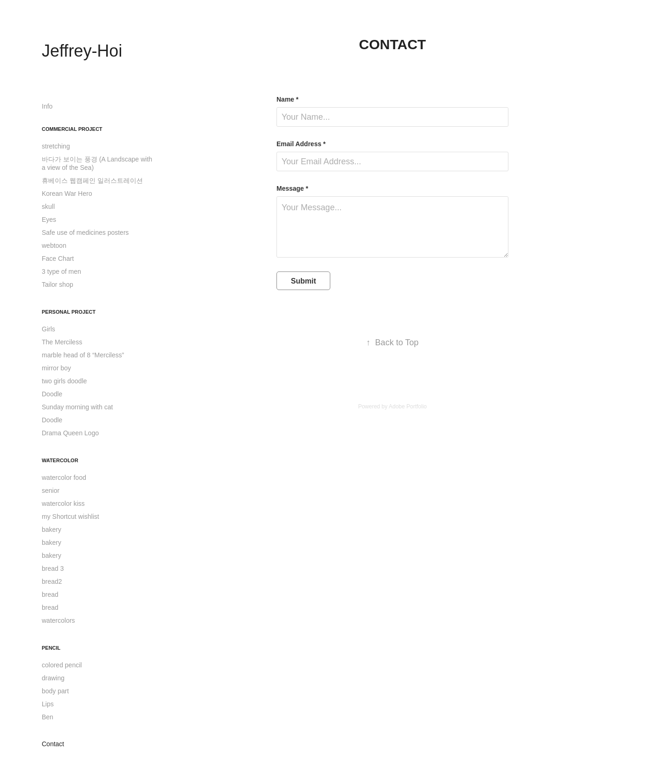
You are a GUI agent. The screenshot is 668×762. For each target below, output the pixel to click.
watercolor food (64, 477)
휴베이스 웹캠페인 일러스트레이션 (92, 180)
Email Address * (301, 144)
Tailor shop (57, 284)
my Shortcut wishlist (70, 516)
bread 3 (53, 568)
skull (48, 206)
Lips (48, 704)
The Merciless (62, 342)
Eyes (49, 219)
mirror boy (56, 368)
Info (47, 106)
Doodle (52, 394)
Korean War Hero (67, 193)
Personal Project (69, 312)
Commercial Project (72, 129)
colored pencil (62, 665)
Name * (287, 99)
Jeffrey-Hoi (82, 50)
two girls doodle (64, 381)
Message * (292, 188)
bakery (51, 529)
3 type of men (61, 271)
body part (55, 691)
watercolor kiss (63, 503)
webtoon (54, 245)
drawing (53, 678)
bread (50, 594)
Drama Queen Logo (70, 433)
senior (50, 490)
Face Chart (58, 258)
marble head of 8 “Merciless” (83, 355)
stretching (56, 146)
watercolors (58, 620)
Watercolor (60, 460)
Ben (47, 717)
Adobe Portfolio (408, 406)
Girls (48, 329)
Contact (53, 744)
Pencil (51, 648)
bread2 (52, 581)
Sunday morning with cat (77, 407)
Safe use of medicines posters (85, 232)
